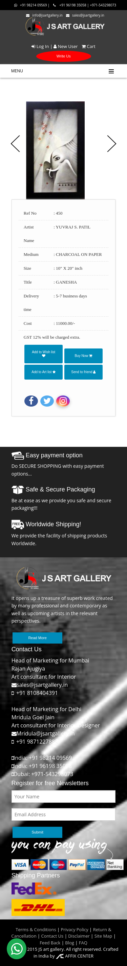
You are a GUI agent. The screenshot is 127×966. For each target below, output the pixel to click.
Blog (69, 943)
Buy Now (83, 356)
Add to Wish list (43, 353)
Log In (40, 46)
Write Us (64, 56)
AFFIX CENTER (74, 956)
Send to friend (83, 372)
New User (66, 46)
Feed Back (50, 943)
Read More (37, 638)
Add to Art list (43, 372)
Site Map (102, 936)
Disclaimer (78, 936)
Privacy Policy (74, 929)
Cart (87, 46)
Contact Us (52, 936)
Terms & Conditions (36, 929)
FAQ (83, 943)
